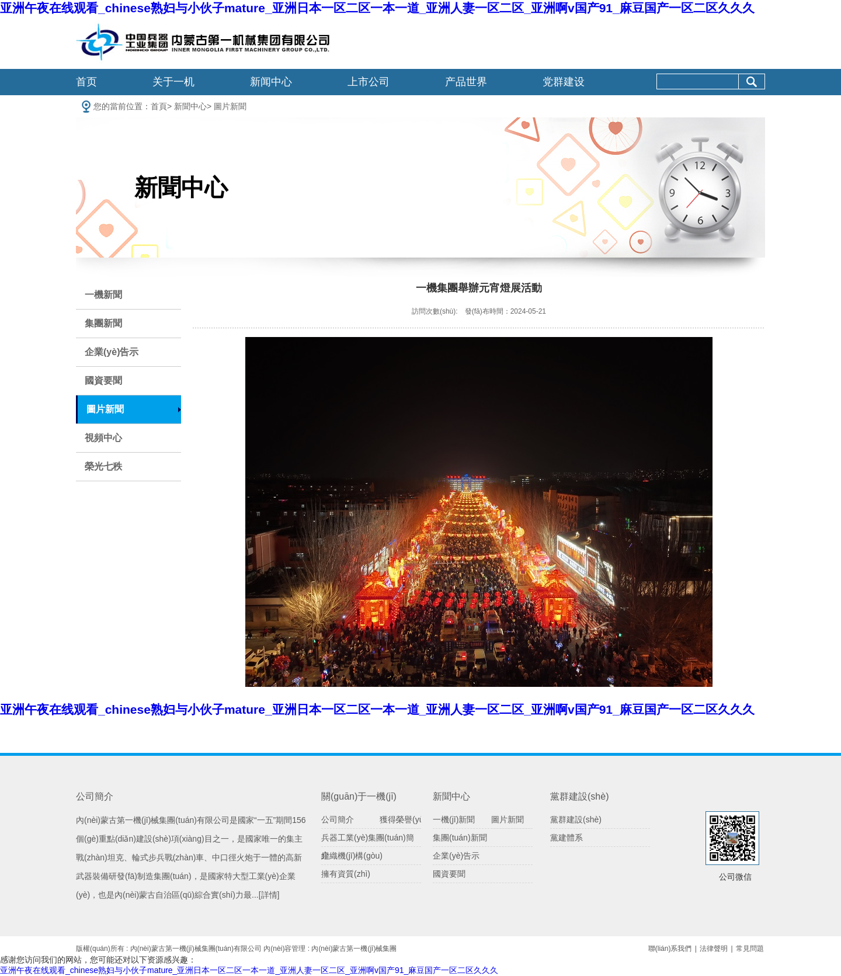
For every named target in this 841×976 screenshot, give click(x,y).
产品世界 (466, 82)
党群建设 (564, 82)
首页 (86, 82)
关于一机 (173, 82)
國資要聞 (103, 380)
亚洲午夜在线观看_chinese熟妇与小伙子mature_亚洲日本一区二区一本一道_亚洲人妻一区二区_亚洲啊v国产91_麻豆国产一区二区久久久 (377, 8)
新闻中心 (271, 82)
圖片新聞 (230, 106)
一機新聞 (103, 295)
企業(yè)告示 (111, 352)
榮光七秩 (103, 466)
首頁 (159, 106)
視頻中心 (103, 438)
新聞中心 (190, 106)
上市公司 (368, 82)
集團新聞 (103, 323)
